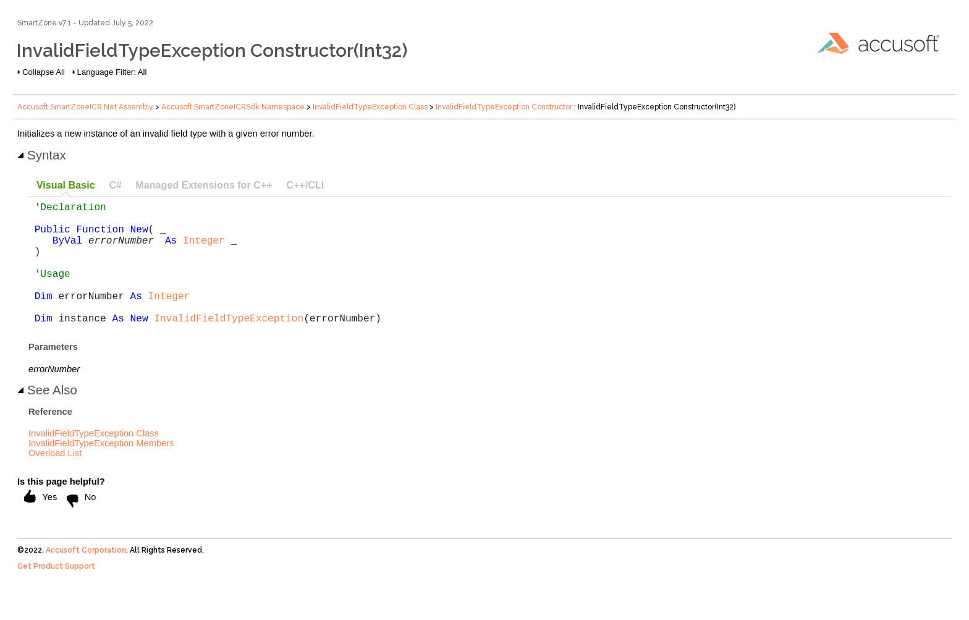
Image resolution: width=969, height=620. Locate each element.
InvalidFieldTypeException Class (370, 107)
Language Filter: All (112, 72)
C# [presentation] (115, 184)
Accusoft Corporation (86, 577)
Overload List (55, 480)
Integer (204, 250)
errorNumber (121, 250)
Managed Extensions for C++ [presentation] (203, 184)
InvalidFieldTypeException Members (101, 470)
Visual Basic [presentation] (65, 184)
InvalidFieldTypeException (228, 345)
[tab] (65, 186)
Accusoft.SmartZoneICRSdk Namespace (233, 107)
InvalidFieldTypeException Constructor (504, 107)
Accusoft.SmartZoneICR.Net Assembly (85, 107)
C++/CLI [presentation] (305, 184)
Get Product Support (56, 593)
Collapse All (43, 72)
